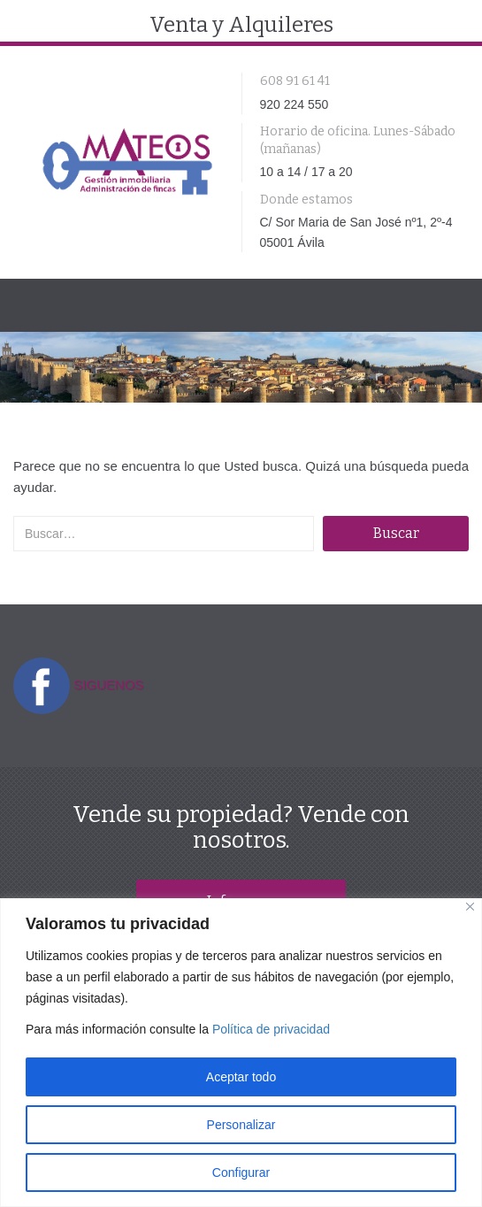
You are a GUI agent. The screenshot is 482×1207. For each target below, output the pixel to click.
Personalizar (241, 1125)
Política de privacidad (271, 1029)
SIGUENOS (108, 684)
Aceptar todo (241, 1077)
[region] (241, 1052)
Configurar (241, 1172)
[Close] (470, 907)
